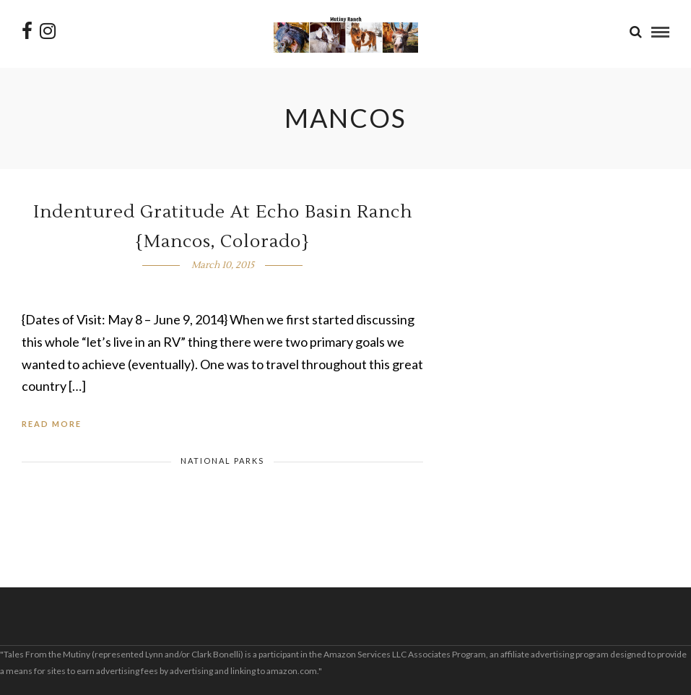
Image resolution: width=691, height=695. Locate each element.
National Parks (222, 460)
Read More (52, 423)
